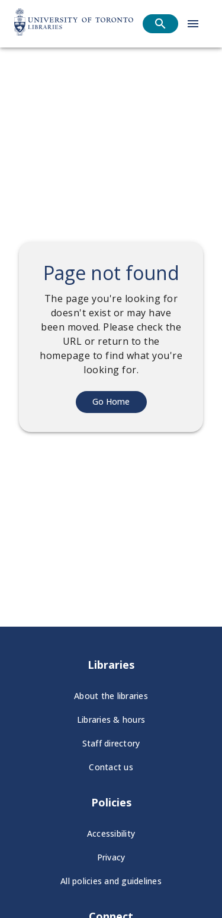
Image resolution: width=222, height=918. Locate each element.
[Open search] (160, 23)
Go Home (111, 401)
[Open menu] (193, 24)
